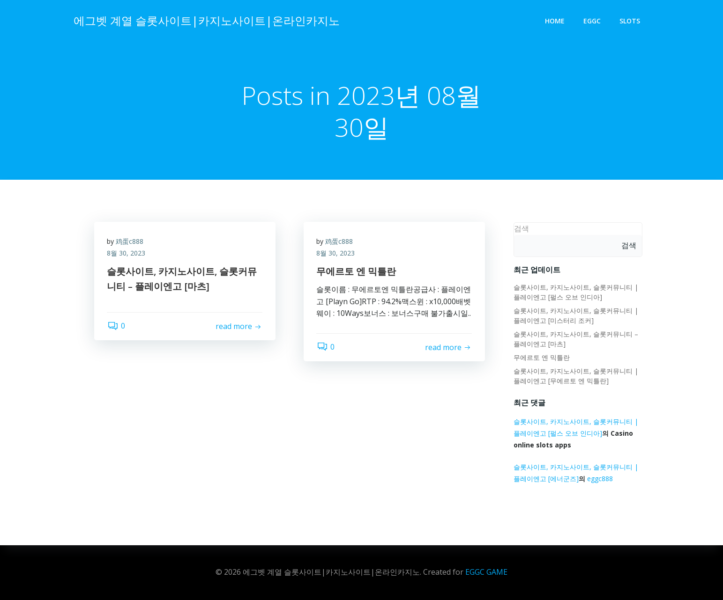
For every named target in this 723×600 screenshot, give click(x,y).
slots (630, 21)
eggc (593, 21)
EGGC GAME (486, 572)
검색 (521, 229)
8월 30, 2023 (127, 254)
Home (556, 21)
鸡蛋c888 (131, 242)
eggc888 (599, 479)
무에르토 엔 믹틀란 (541, 357)
